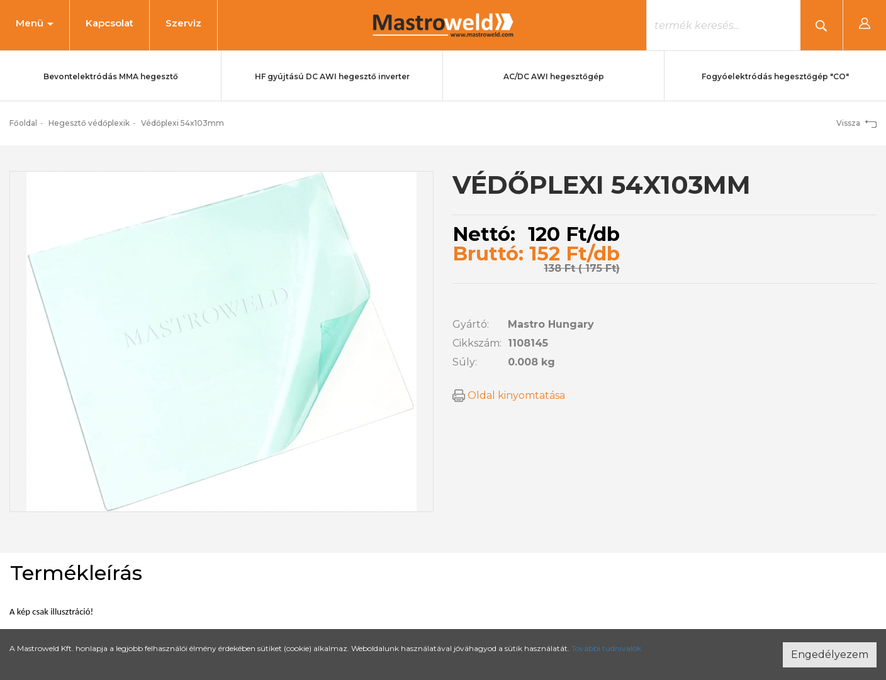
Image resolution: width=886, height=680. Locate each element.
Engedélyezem (829, 654)
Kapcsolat (109, 23)
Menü (34, 23)
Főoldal (23, 123)
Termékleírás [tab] (76, 572)
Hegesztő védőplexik (89, 123)
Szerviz (183, 23)
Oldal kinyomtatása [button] (508, 395)
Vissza (856, 123)
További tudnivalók (606, 648)
